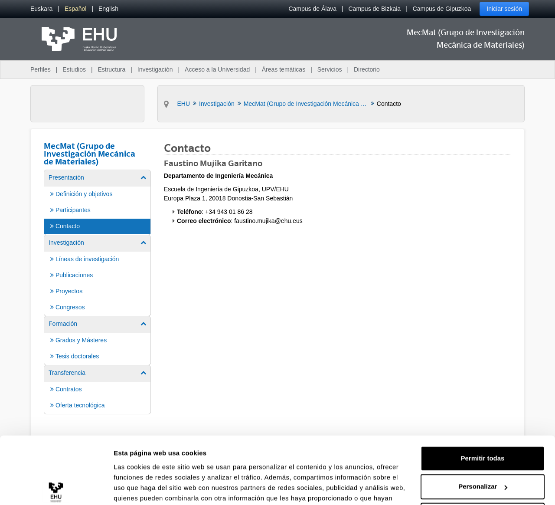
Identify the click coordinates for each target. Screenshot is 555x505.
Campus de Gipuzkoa (442, 8)
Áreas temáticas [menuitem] (283, 69)
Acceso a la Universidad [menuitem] (217, 69)
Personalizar (482, 442)
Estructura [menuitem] (111, 69)
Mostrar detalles (139, 488)
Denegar (483, 470)
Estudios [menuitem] (74, 69)
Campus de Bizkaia (375, 8)
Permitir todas (483, 413)
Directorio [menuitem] (367, 69)
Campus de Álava (312, 8)
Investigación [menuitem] (155, 69)
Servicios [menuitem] (329, 69)
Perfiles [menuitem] (40, 69)
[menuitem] (41, 9)
